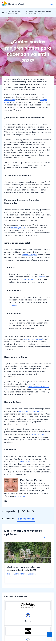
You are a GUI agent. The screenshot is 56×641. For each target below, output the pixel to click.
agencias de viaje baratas (34, 339)
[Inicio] (3, 12)
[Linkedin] (27, 511)
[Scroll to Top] (49, 634)
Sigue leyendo (20, 496)
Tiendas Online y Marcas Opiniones (14, 12)
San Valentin (26, 518)
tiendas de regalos (29, 255)
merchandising (38, 434)
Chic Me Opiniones (27, 279)
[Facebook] (17, 511)
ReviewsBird (9, 100)
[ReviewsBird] (13, 3)
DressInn (41, 277)
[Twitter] (22, 511)
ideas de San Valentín (29, 461)
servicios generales (18, 227)
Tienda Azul (14, 305)
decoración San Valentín (29, 411)
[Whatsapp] (32, 511)
